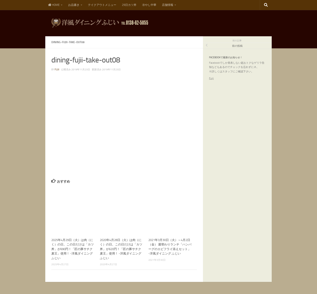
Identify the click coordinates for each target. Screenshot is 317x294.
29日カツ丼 (129, 5)
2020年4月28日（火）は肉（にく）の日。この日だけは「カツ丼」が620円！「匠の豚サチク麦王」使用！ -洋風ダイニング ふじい (121, 249)
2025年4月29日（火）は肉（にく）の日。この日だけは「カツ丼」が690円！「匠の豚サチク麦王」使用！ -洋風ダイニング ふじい (72, 249)
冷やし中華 (149, 5)
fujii (57, 69)
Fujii (211, 78)
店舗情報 (167, 5)
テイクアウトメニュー (102, 5)
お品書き (73, 5)
